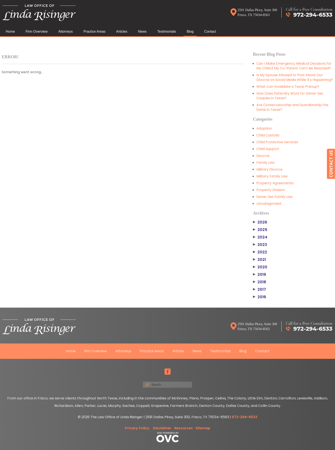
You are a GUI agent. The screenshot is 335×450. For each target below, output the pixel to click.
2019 (259, 274)
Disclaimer (162, 428)
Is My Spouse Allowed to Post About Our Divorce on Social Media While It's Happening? (294, 77)
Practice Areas (94, 31)
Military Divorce (269, 169)
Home (10, 31)
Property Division (270, 189)
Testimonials (166, 31)
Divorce (262, 155)
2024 (260, 237)
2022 (260, 252)
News (142, 31)
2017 (259, 289)
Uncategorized (268, 203)
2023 (260, 245)
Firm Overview (37, 31)
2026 (260, 222)
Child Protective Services (277, 142)
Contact (210, 31)
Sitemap (202, 428)
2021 (259, 259)
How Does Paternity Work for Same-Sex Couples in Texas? (289, 96)
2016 (259, 297)
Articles (121, 31)
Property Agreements (275, 183)
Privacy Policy (137, 428)
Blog (190, 31)
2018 (259, 282)
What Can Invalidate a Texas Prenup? (287, 86)
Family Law (265, 162)
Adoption (264, 128)
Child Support (267, 148)
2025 (260, 230)
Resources (183, 428)
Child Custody (267, 135)
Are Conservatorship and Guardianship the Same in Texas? (292, 107)
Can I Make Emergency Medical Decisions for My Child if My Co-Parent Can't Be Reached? (294, 66)
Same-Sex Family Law (274, 196)
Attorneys (65, 31)
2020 (260, 267)
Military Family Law (272, 176)
